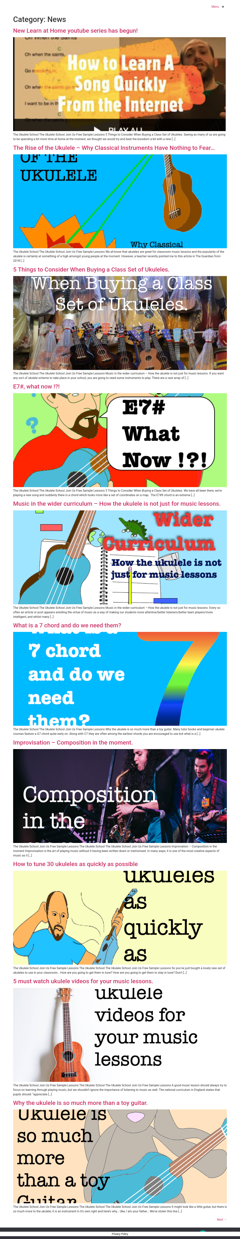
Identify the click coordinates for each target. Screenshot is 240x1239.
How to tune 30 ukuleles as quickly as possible (75, 864)
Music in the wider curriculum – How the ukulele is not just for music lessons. (117, 503)
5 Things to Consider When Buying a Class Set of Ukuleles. (91, 269)
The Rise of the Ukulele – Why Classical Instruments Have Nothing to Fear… (114, 147)
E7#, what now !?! (36, 386)
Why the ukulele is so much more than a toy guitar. (80, 1102)
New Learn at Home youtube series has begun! (75, 30)
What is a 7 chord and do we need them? (67, 625)
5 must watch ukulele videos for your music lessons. (83, 981)
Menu (215, 6)
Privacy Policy (120, 1233)
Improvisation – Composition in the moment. (73, 742)
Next (222, 1219)
